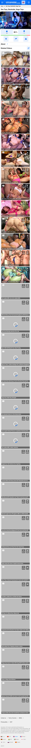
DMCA (20, 718)
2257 (11, 722)
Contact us (3, 718)
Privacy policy (4, 722)
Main (2, 6)
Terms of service (12, 718)
